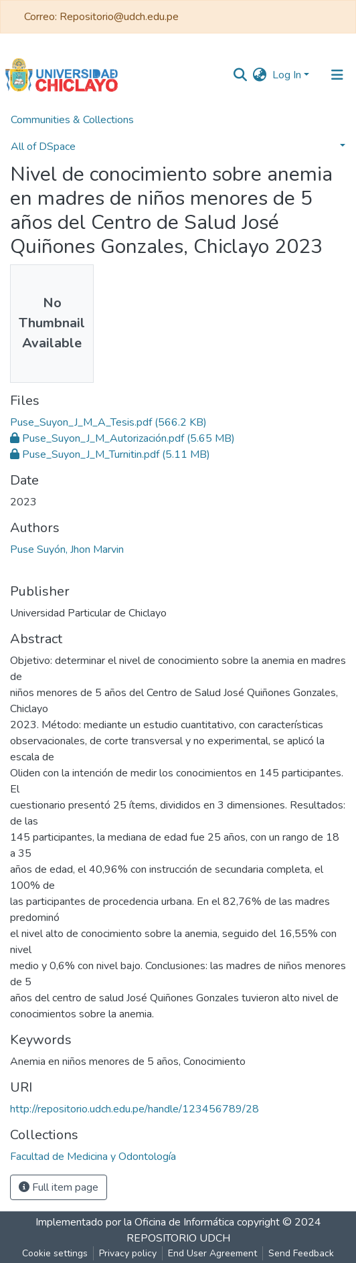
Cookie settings (55, 1253)
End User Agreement (212, 1253)
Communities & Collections (72, 119)
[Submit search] (240, 75)
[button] (260, 75)
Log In (286, 75)
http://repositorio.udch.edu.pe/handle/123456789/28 (134, 1109)
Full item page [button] (58, 1187)
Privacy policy (128, 1253)
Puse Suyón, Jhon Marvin (67, 549)
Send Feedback (301, 1253)
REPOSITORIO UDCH (178, 1238)
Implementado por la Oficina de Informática (134, 1222)
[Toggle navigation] (337, 75)
